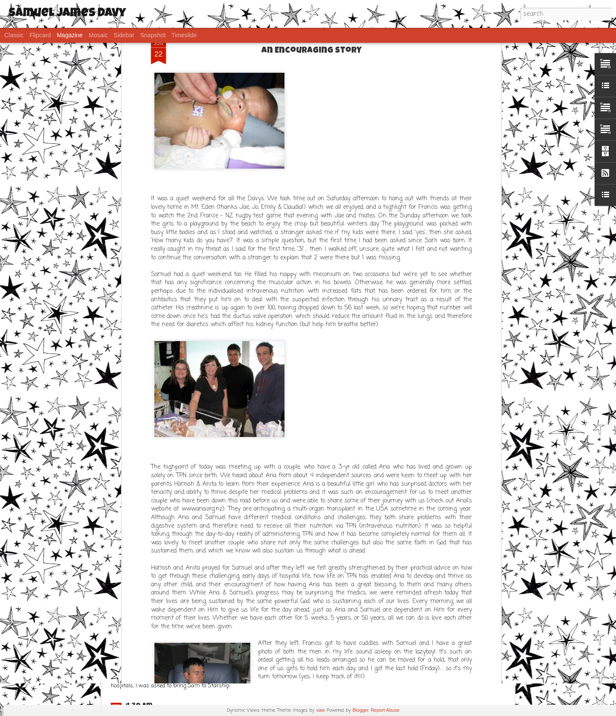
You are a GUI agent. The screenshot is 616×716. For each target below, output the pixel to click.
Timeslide (184, 35)
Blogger (360, 710)
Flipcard (40, 35)
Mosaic (98, 35)
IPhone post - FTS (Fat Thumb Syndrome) (199, 636)
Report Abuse (385, 710)
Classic (14, 35)
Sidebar (124, 35)
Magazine (70, 35)
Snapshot (153, 35)
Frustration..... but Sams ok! (178, 557)
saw (320, 710)
